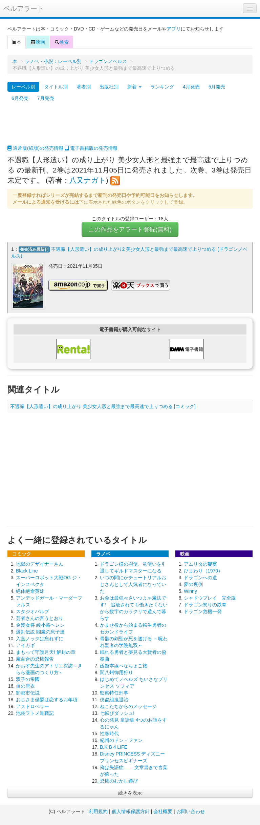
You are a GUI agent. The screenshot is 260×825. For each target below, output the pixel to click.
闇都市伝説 (28, 693)
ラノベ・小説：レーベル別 (53, 61)
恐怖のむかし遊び (119, 781)
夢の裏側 (193, 584)
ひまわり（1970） (203, 571)
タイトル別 (56, 86)
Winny (190, 591)
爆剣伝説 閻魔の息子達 (40, 632)
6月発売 (20, 98)
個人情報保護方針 (131, 811)
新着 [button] (134, 86)
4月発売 (191, 86)
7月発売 (45, 98)
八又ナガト (87, 180)
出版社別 (109, 86)
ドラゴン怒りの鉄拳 (205, 604)
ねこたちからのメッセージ (128, 706)
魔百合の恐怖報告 (35, 659)
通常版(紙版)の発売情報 (35, 148)
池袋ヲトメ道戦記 (35, 713)
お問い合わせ (190, 811)
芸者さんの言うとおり (39, 618)
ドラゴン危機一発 (203, 611)
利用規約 (98, 811)
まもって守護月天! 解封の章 (45, 652)
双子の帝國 (28, 679)
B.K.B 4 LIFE (113, 747)
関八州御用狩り (116, 672)
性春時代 (109, 733)
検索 (62, 42)
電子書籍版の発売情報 (91, 148)
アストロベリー (32, 706)
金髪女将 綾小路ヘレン (40, 625)
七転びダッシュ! (117, 713)
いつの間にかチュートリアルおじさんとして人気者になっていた (133, 584)
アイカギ (25, 645)
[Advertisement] (130, 128)
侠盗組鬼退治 (114, 699)
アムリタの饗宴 (200, 564)
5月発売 (217, 86)
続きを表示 (130, 793)
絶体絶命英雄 (30, 591)
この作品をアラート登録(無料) (130, 229)
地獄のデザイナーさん (39, 564)
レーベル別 (23, 86)
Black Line (27, 571)
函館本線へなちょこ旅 (123, 665)
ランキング (162, 86)
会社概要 (162, 811)
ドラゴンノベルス (108, 61)
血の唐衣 (25, 686)
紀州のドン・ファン (121, 740)
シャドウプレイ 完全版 (210, 598)
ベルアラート (23, 8)
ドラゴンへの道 (200, 577)
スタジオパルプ (32, 611)
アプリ (174, 29)
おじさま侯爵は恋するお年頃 (47, 699)
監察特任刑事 (114, 693)
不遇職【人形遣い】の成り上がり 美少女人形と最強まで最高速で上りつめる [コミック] (103, 406)
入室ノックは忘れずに (39, 638)
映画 (38, 42)
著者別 (84, 86)
